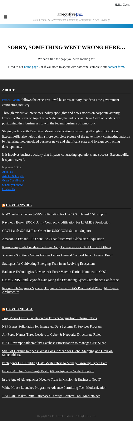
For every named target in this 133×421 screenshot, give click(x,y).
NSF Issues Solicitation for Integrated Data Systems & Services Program (52, 326)
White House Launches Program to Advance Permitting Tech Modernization (54, 388)
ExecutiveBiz (11, 100)
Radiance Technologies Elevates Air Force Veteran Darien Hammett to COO (54, 272)
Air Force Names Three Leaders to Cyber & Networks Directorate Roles (51, 335)
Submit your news (12, 184)
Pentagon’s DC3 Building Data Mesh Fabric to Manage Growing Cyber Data (54, 363)
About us (7, 171)
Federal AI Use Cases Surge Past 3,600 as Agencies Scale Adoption (48, 371)
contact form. (116, 66)
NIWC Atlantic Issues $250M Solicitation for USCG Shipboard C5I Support (54, 214)
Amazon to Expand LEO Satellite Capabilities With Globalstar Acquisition (53, 239)
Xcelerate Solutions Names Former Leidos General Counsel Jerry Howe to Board (57, 255)
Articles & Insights (13, 176)
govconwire (19, 205)
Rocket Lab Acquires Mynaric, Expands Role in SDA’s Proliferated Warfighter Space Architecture (60, 290)
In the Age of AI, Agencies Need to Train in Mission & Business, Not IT (51, 379)
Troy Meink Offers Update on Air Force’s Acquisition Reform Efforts (49, 318)
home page (31, 66)
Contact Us (8, 189)
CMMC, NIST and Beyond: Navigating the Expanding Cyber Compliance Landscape (60, 280)
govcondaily (19, 309)
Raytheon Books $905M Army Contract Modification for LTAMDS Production (56, 222)
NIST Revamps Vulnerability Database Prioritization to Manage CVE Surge (54, 343)
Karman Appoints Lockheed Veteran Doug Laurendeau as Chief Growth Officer (56, 247)
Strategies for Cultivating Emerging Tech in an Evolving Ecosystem (48, 264)
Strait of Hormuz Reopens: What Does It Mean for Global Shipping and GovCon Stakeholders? (57, 353)
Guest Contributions (14, 180)
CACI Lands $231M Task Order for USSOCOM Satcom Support (46, 231)
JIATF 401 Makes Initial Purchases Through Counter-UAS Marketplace (51, 396)
